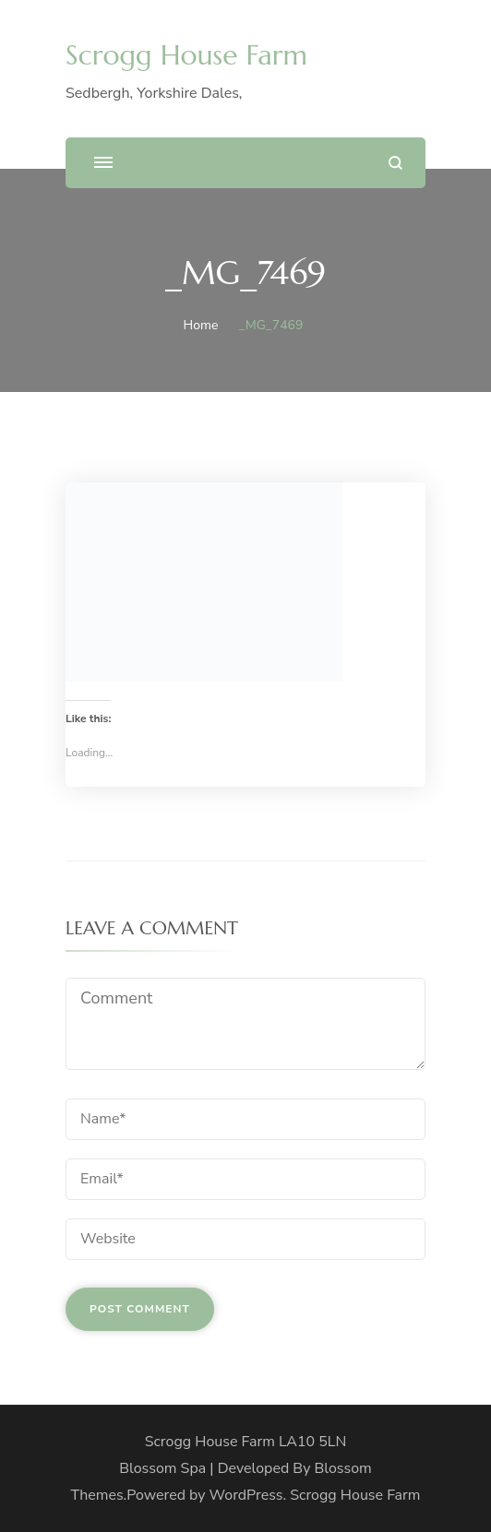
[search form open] (395, 163)
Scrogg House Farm (186, 55)
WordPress (246, 1495)
